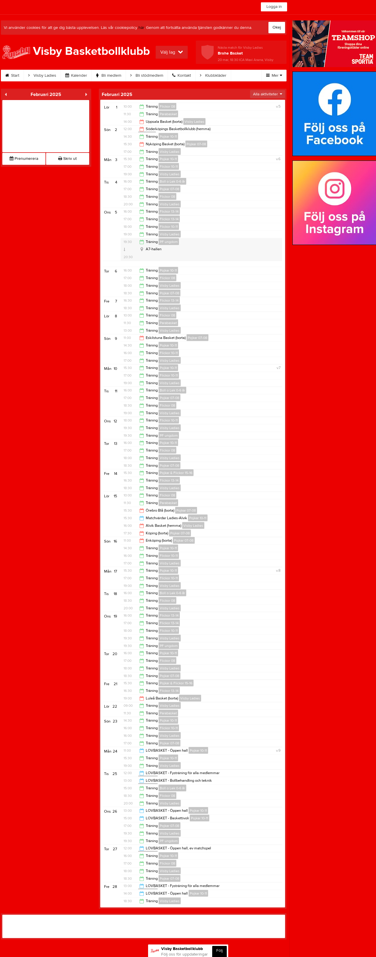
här (141, 27)
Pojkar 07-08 (196, 144)
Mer (274, 75)
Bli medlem (108, 75)
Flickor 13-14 (169, 211)
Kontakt (181, 75)
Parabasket (168, 114)
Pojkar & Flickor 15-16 (176, 472)
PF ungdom (169, 241)
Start (12, 75)
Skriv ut (67, 158)
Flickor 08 (167, 106)
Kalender (76, 75)
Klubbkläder (213, 75)
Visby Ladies (42, 75)
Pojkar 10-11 (168, 136)
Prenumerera (24, 158)
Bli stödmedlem (146, 75)
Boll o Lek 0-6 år (172, 181)
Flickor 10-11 (169, 166)
